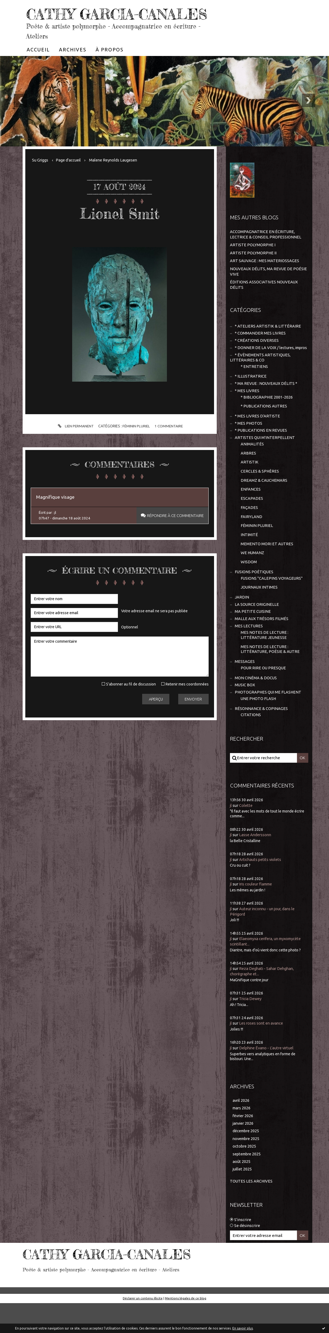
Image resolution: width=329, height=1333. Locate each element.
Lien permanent (74, 442)
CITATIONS (251, 745)
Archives (72, 65)
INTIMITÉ (249, 560)
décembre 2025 (247, 1160)
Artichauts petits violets (261, 889)
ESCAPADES (252, 523)
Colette (246, 835)
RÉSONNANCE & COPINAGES (261, 738)
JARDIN (242, 624)
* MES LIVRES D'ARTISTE (257, 439)
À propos (110, 65)
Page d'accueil (69, 176)
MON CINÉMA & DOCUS (256, 707)
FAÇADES (249, 532)
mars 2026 (242, 1137)
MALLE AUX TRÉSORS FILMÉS (262, 646)
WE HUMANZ (253, 579)
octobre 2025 (245, 1176)
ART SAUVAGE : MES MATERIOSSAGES (264, 276)
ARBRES (248, 476)
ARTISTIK (249, 486)
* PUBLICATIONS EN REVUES (261, 453)
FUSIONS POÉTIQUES (254, 598)
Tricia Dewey (251, 1027)
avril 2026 (241, 1129)
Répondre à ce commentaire (174, 532)
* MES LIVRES (247, 412)
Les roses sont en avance (262, 1052)
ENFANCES (251, 514)
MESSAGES (245, 690)
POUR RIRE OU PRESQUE (264, 697)
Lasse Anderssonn (256, 865)
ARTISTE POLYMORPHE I (253, 260)
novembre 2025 (247, 1168)
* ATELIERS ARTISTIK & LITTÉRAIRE (268, 341)
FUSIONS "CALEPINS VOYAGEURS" (272, 605)
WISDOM (249, 588)
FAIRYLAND (251, 542)
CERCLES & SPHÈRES (260, 495)
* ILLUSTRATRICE (251, 398)
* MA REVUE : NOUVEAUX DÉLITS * (266, 405)
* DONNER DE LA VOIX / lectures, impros (262, 366)
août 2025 (241, 1191)
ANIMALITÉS (252, 467)
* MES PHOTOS (248, 446)
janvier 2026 (244, 1152)
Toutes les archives (251, 1211)
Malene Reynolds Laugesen (115, 176)
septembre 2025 (248, 1183)
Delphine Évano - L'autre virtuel (268, 1076)
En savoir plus (242, 1328)
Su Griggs (40, 176)
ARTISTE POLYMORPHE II (253, 268)
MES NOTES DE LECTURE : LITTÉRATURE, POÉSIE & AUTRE (270, 678)
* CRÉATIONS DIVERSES (257, 356)
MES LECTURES (249, 654)
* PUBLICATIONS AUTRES (264, 428)
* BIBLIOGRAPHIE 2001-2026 (267, 419)
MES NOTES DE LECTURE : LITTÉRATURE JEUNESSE (265, 663)
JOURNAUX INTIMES (259, 614)
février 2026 (244, 1144)
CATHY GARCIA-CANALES (89, 21)
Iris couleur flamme (257, 914)
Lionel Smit (120, 229)
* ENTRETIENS (254, 388)
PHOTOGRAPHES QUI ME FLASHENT (268, 722)
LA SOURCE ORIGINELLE (257, 631)
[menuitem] (38, 66)
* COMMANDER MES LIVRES (260, 348)
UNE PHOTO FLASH (259, 728)
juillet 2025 (243, 1199)
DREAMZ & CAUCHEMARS (264, 504)
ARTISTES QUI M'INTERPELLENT (265, 461)
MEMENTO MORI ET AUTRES (267, 569)
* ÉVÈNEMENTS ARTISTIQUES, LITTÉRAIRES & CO (260, 379)
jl (231, 835)
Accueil (38, 65)
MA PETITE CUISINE (253, 639)
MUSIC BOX (245, 714)
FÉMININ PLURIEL (136, 442)
